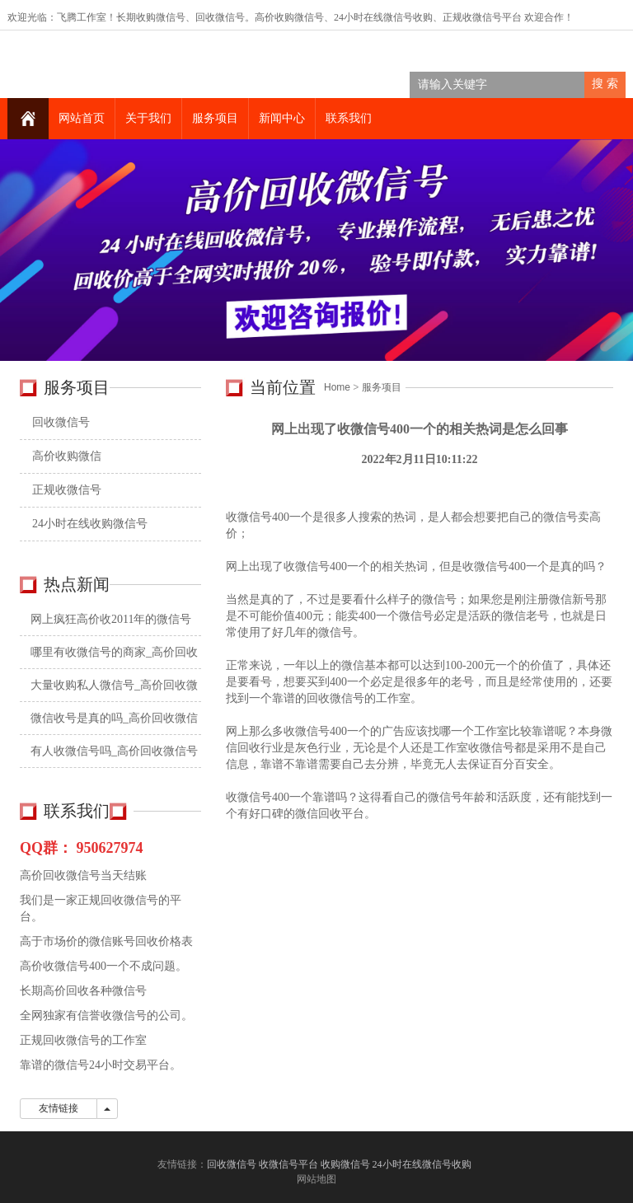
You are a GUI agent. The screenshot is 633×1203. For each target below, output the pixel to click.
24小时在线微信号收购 (383, 17)
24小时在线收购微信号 (90, 523)
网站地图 (316, 1179)
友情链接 (58, 1108)
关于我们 (148, 118)
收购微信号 (345, 1164)
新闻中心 (282, 118)
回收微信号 (220, 17)
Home (337, 387)
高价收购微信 (66, 456)
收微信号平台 (492, 17)
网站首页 (82, 118)
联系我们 (349, 118)
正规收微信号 (66, 490)
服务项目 (215, 118)
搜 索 (605, 83)
